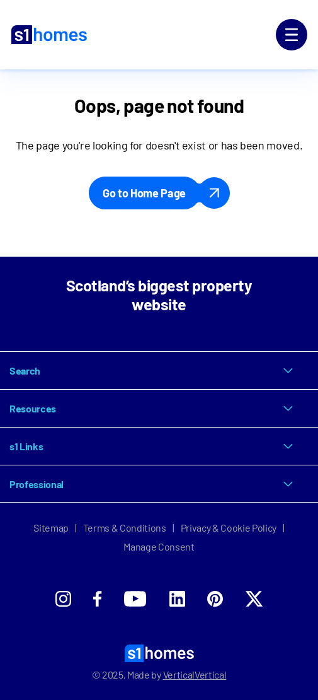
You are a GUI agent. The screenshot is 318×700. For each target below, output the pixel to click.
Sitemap (51, 528)
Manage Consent (159, 546)
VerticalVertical (195, 674)
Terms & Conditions (124, 528)
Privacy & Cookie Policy (229, 528)
